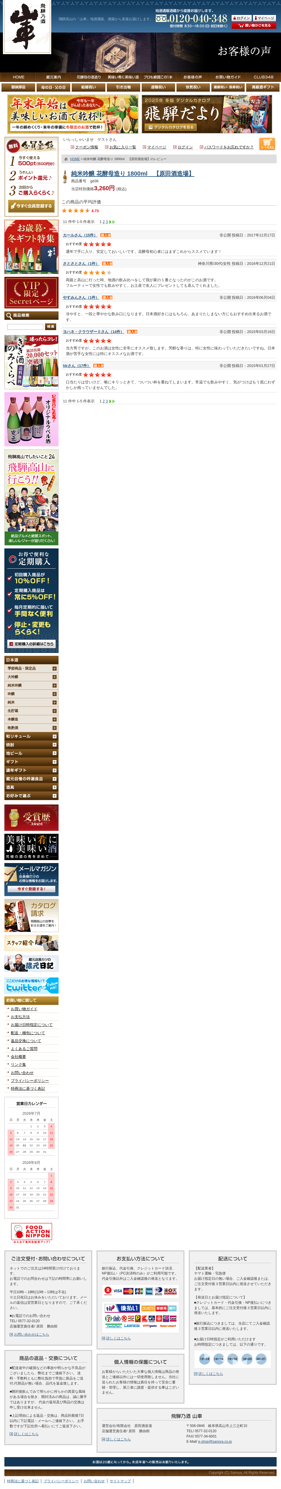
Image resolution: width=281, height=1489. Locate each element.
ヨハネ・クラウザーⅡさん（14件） (93, 332)
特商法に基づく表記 (28, 1088)
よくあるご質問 (24, 1049)
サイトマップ (120, 1481)
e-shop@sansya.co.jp (215, 1442)
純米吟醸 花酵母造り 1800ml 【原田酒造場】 (132, 173)
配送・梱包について (28, 1033)
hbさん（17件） (77, 365)
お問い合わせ (22, 1073)
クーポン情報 (86, 147)
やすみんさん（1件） (81, 297)
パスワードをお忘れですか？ (229, 147)
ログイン (185, 147)
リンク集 (18, 1064)
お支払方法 (20, 1017)
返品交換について (26, 1041)
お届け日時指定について (32, 1025)
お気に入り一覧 (122, 147)
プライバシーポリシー (30, 1080)
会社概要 (18, 1056)
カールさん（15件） (80, 235)
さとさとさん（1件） (81, 263)
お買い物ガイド (24, 1009)
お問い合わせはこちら (31, 1334)
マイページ (156, 147)
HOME (75, 159)
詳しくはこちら (26, 1434)
